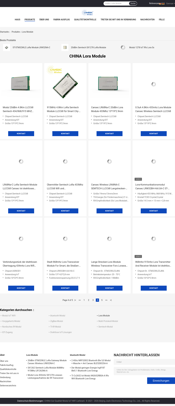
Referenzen (154, 3)
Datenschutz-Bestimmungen (30, 401)
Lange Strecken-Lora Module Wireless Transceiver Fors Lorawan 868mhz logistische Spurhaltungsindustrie (109, 264)
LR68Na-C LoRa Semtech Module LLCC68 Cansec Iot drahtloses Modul (20, 186)
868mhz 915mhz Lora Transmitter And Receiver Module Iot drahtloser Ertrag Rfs (153, 264)
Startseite (4, 32)
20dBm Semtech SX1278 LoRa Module (88, 47)
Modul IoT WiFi (9, 315)
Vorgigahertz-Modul (11, 321)
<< (80, 300)
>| (111, 300)
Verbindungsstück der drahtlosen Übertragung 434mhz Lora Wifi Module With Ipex (20, 264)
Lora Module (104, 315)
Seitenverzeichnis (8, 385)
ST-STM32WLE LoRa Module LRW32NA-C (31, 47)
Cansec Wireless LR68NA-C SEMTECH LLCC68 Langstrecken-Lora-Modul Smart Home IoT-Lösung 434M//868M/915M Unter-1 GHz (109, 186)
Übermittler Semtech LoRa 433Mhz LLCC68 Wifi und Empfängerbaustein (65, 186)
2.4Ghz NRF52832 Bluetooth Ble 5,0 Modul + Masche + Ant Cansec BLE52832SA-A (91, 362)
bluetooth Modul (57, 315)
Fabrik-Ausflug (61, 19)
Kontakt (21, 133)
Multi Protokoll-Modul (108, 321)
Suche (133, 3)
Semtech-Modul (105, 327)
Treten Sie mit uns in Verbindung (118, 19)
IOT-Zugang (7, 332)
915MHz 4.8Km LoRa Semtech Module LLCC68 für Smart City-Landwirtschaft (63, 109)
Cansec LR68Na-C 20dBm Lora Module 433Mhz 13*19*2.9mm (107, 109)
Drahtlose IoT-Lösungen (61, 332)
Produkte (30, 19)
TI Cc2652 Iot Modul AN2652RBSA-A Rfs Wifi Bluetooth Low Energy (90, 377)
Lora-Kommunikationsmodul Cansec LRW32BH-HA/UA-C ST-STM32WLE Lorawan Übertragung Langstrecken (152, 186)
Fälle (162, 19)
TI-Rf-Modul (55, 327)
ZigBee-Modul (56, 321)
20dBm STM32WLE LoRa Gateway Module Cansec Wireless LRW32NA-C (47, 362)
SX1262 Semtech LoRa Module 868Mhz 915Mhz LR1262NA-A (46, 369)
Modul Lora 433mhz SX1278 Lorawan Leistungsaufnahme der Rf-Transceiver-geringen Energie (46, 377)
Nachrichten (147, 19)
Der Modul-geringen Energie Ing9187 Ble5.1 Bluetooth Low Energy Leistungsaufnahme (88, 370)
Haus (17, 19)
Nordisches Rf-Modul (11, 327)
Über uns (44, 19)
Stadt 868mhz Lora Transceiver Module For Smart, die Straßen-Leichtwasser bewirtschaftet (63, 264)
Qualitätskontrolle (85, 19)
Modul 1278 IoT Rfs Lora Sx (141, 47)
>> (106, 300)
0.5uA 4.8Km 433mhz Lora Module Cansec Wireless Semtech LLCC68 (153, 109)
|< (75, 300)
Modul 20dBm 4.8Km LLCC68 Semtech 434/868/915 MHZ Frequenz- (18, 109)
